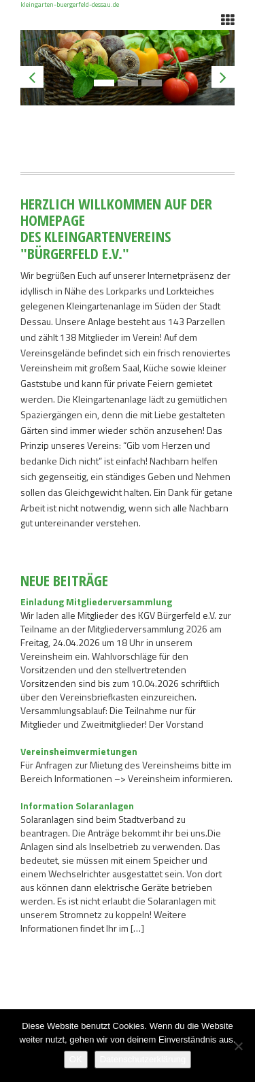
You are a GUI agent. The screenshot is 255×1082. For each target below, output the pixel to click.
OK (75, 1059)
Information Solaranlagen (77, 805)
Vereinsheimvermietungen (78, 751)
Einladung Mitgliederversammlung (96, 601)
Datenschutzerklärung (143, 1059)
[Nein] (238, 1046)
